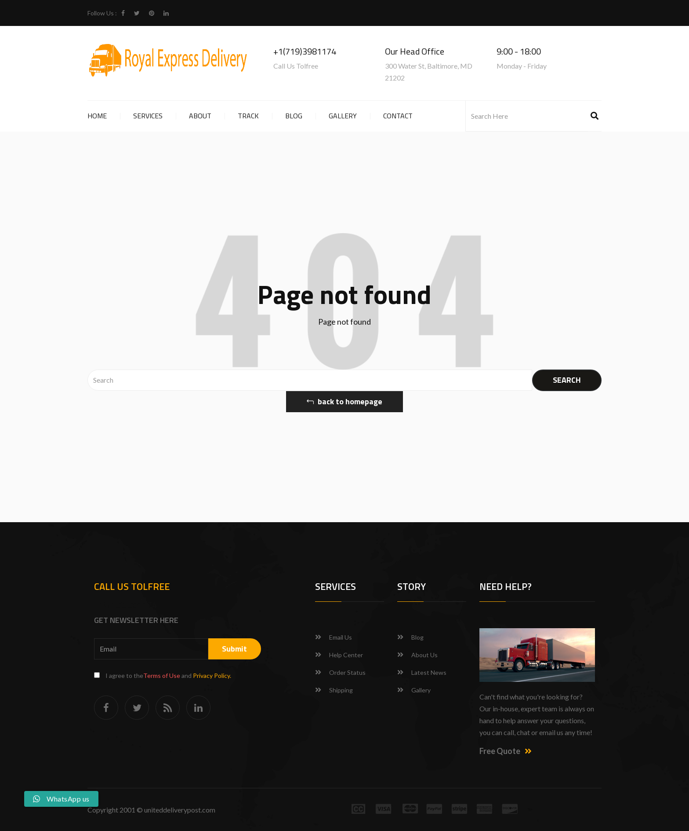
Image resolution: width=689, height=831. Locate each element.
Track (248, 115)
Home (97, 115)
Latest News (428, 672)
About (200, 115)
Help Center (346, 655)
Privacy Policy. (212, 675)
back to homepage (344, 401)
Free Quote (505, 751)
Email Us (340, 637)
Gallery (343, 115)
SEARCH (567, 380)
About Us (424, 655)
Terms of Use (161, 675)
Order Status (347, 672)
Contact (398, 115)
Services (148, 115)
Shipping (341, 690)
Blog (293, 115)
